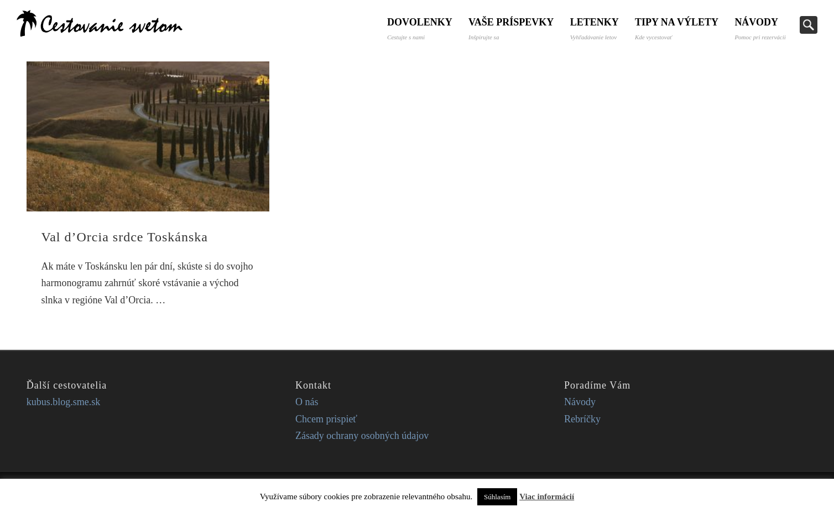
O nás (307, 401)
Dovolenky (418, 28)
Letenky (593, 28)
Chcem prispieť (326, 419)
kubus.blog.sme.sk (64, 401)
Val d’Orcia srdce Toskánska (124, 237)
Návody (759, 28)
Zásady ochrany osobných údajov (362, 435)
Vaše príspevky (509, 28)
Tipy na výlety (676, 28)
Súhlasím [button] (497, 497)
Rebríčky (582, 419)
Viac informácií (546, 496)
